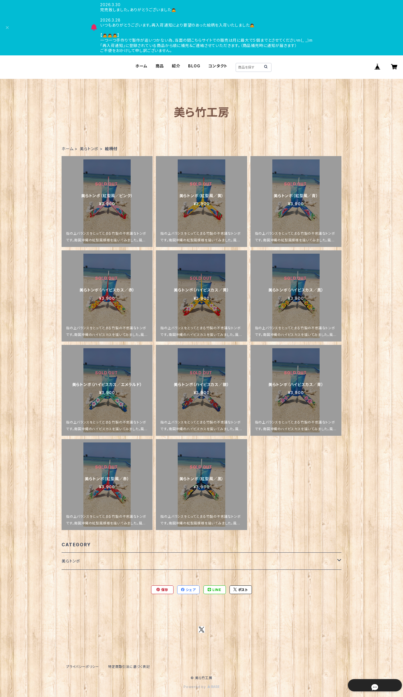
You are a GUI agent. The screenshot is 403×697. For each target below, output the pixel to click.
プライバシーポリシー (82, 667)
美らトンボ (89, 148)
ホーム (141, 65)
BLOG (194, 65)
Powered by (201, 687)
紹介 (176, 65)
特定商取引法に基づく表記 (129, 667)
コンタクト (218, 65)
